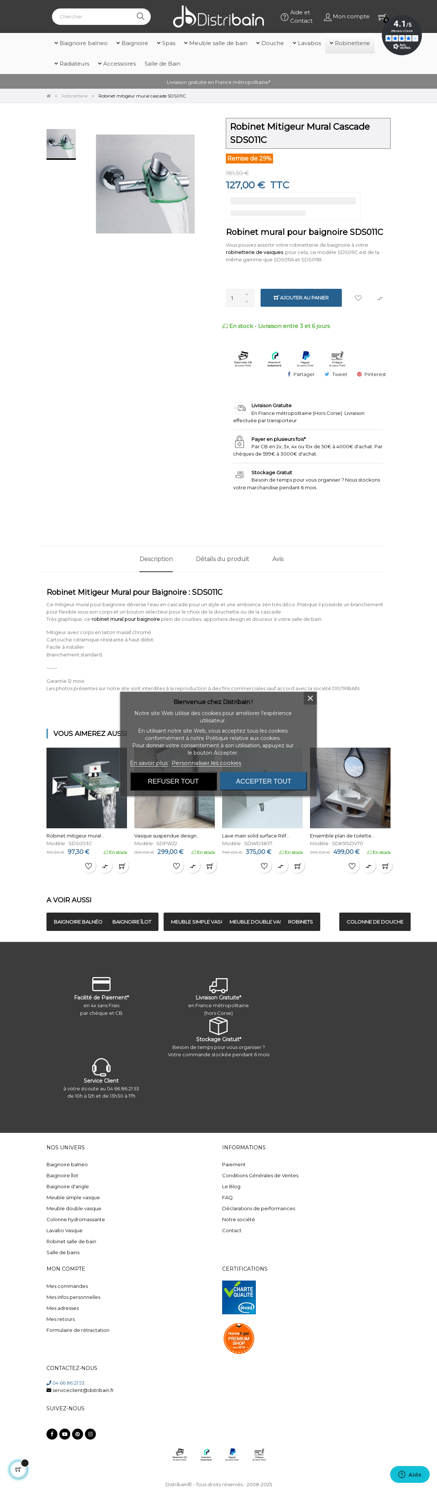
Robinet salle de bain (71, 1241)
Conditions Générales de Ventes (260, 1175)
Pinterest (375, 374)
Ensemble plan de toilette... (342, 836)
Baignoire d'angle (67, 1186)
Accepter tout (263, 781)
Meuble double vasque (73, 1208)
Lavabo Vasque (64, 1230)
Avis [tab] (277, 559)
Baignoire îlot (62, 1175)
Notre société (238, 1219)
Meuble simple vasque (73, 1197)
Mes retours (60, 1319)
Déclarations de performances (258, 1208)
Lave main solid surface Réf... (256, 836)
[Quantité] (240, 298)
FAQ (227, 1197)
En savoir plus (149, 762)
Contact (232, 1230)
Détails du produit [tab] (222, 559)
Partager (304, 374)
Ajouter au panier (301, 298)
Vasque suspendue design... (167, 836)
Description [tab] (156, 559)
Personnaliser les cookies (206, 762)
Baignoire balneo (67, 1164)
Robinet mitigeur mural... (75, 836)
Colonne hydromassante (75, 1219)
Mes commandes (67, 1286)
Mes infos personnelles (73, 1297)
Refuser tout (173, 781)
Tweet (339, 374)
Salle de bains (62, 1252)
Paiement (234, 1164)
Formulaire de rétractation (77, 1330)
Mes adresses (62, 1308)
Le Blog (231, 1186)
